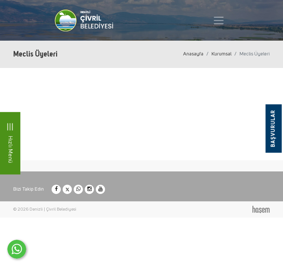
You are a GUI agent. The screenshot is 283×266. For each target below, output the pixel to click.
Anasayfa (193, 54)
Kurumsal (221, 54)
